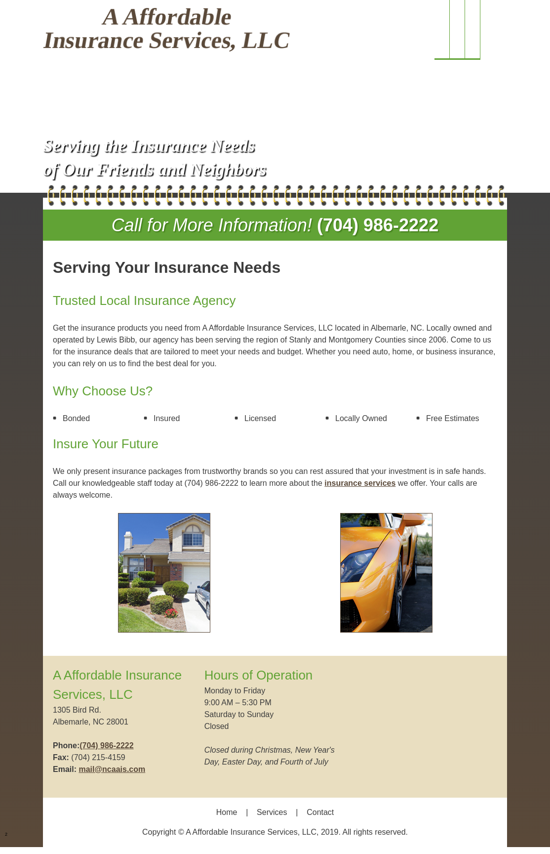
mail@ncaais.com (112, 769)
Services (272, 812)
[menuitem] (442, 30)
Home (226, 812)
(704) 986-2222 (377, 225)
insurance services (359, 483)
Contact (320, 812)
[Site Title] (166, 30)
